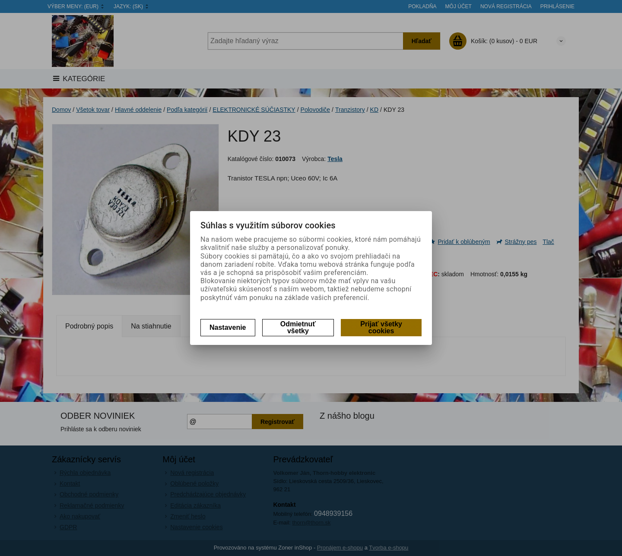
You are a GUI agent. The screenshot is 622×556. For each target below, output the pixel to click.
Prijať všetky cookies (381, 327)
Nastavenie (227, 327)
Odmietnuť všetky (298, 327)
